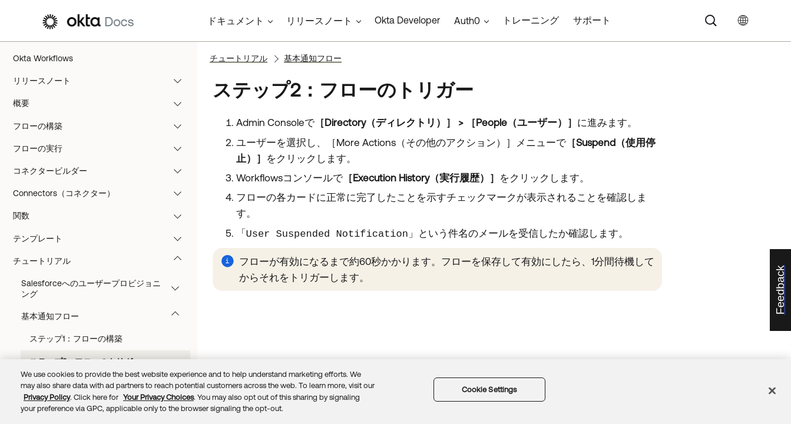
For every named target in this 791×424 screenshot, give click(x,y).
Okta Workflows (43, 58)
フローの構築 (103, 126)
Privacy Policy (47, 397)
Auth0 (467, 20)
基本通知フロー (105, 316)
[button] (180, 80)
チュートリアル (103, 261)
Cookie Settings (489, 389)
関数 (103, 215)
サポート (592, 20)
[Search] (710, 20)
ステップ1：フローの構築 (76, 338)
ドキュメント (235, 20)
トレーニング (530, 20)
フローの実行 (103, 148)
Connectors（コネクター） (103, 193)
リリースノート (103, 80)
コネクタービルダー (103, 171)
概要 (103, 103)
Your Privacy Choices (158, 397)
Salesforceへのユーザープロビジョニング (105, 288)
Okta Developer (407, 20)
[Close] (772, 390)
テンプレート (103, 238)
